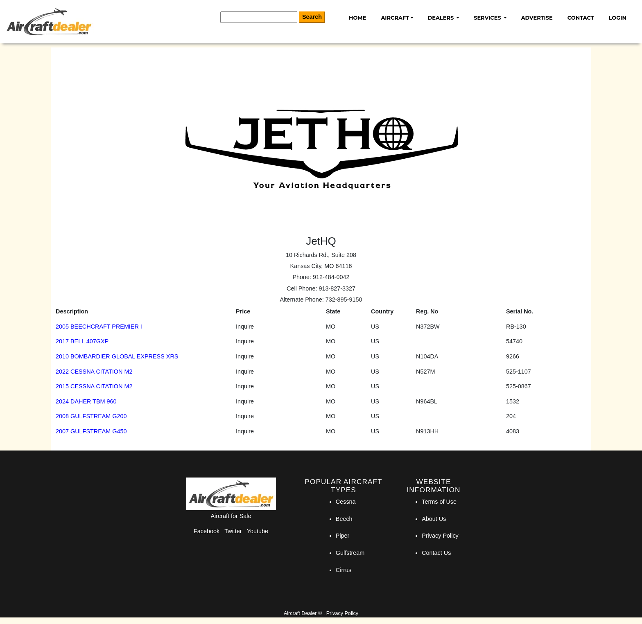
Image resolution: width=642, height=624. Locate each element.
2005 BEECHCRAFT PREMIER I (99, 326)
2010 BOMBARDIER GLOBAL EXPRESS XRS (117, 356)
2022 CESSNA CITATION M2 (94, 371)
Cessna (346, 501)
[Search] (258, 17)
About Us (434, 519)
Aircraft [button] (395, 17)
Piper (343, 535)
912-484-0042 (331, 277)
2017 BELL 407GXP (82, 341)
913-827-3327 (337, 288)
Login (617, 17)
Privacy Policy (440, 535)
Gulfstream (350, 553)
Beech (344, 519)
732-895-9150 (344, 299)
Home (357, 17)
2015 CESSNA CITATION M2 (94, 386)
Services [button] (488, 17)
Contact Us (436, 553)
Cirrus (343, 570)
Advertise (537, 17)
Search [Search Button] (312, 17)
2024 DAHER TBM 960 (86, 401)
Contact (580, 17)
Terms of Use (439, 501)
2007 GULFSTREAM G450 (91, 431)
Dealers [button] (441, 17)
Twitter (233, 531)
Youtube (257, 531)
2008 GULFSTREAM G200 (91, 416)
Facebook (206, 531)
